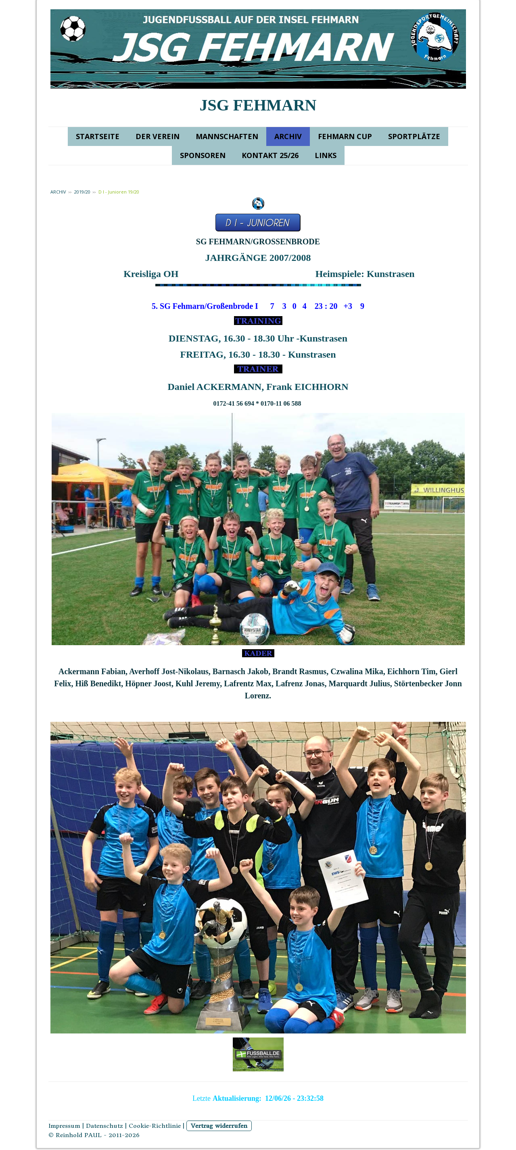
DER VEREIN (158, 136)
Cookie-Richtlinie (155, 1125)
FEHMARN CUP (345, 136)
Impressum (64, 1125)
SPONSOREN (203, 155)
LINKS (325, 155)
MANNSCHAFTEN (227, 136)
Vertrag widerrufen (219, 1125)
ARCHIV (288, 136)
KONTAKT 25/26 (270, 155)
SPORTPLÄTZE (414, 136)
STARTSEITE (97, 136)
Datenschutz (104, 1125)
